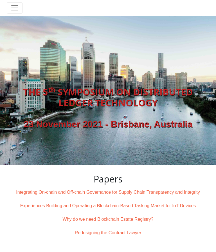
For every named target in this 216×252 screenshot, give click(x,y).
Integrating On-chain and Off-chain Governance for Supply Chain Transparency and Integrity (108, 192)
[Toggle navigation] (14, 8)
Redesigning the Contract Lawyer (108, 232)
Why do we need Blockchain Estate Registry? (108, 219)
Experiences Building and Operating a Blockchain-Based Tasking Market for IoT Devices (108, 205)
